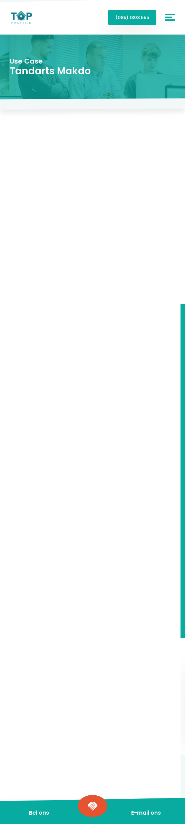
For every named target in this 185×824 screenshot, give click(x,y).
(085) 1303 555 (132, 17)
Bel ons (39, 813)
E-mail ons (146, 813)
